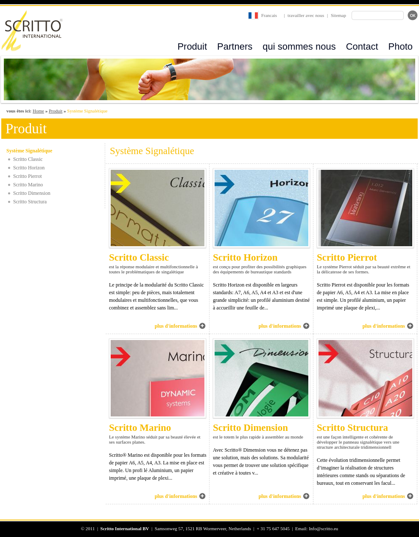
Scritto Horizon (29, 168)
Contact (362, 46)
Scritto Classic (28, 159)
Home (38, 110)
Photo (400, 46)
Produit (192, 46)
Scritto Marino (28, 185)
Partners (234, 46)
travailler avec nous (306, 15)
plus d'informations (176, 326)
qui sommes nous (299, 46)
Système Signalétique (29, 151)
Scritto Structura (30, 202)
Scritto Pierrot (27, 176)
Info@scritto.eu (323, 528)
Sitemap (338, 15)
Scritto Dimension (31, 193)
